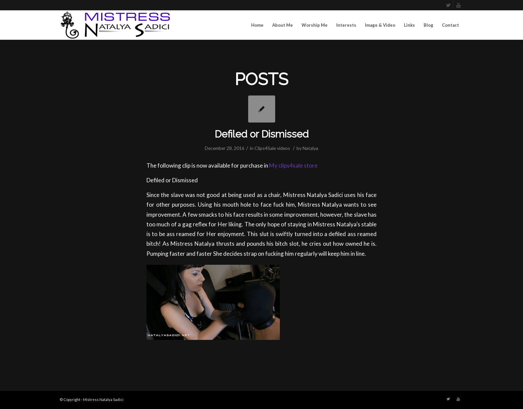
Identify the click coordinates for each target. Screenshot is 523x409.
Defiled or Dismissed (261, 134)
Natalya (310, 148)
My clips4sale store (293, 165)
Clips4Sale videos (272, 148)
